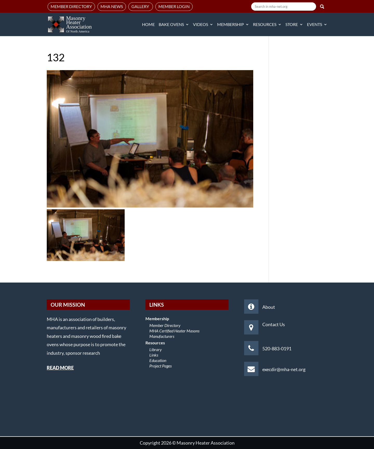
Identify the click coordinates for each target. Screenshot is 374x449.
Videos (200, 25)
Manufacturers (161, 336)
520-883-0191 (276, 348)
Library (155, 349)
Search (322, 6)
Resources (264, 25)
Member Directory (71, 6)
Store (291, 25)
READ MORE (60, 368)
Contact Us (273, 324)
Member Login (174, 6)
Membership (230, 25)
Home (148, 25)
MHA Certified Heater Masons (174, 330)
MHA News (112, 6)
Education (157, 360)
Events (314, 25)
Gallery (140, 6)
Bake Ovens (171, 25)
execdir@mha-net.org (283, 369)
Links (153, 354)
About (268, 307)
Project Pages (160, 365)
